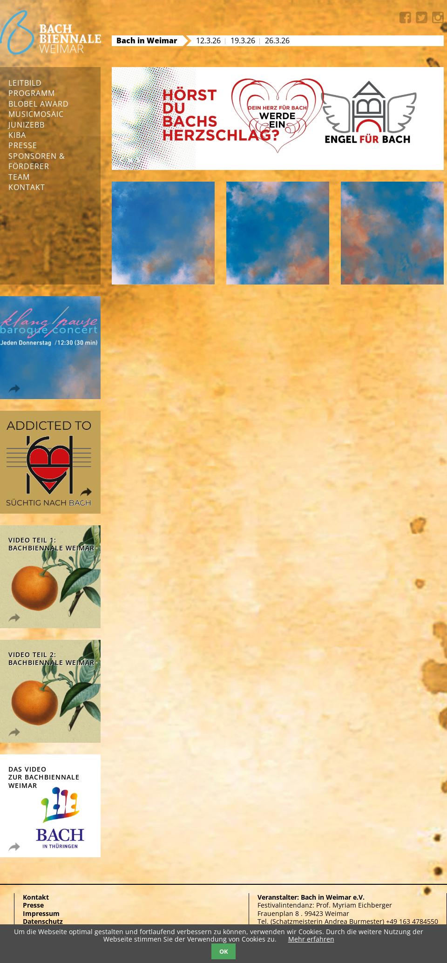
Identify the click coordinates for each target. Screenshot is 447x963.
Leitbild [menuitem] (25, 83)
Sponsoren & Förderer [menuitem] (36, 161)
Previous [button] (121, 160)
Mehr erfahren (311, 939)
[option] (278, 119)
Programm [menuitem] (31, 93)
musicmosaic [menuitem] (36, 114)
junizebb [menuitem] (26, 125)
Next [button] (138, 160)
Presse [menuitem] (22, 145)
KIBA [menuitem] (17, 135)
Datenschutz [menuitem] (43, 921)
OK (223, 951)
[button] (130, 160)
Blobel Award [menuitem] (38, 104)
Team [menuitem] (19, 177)
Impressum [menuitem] (41, 913)
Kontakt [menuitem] (26, 187)
